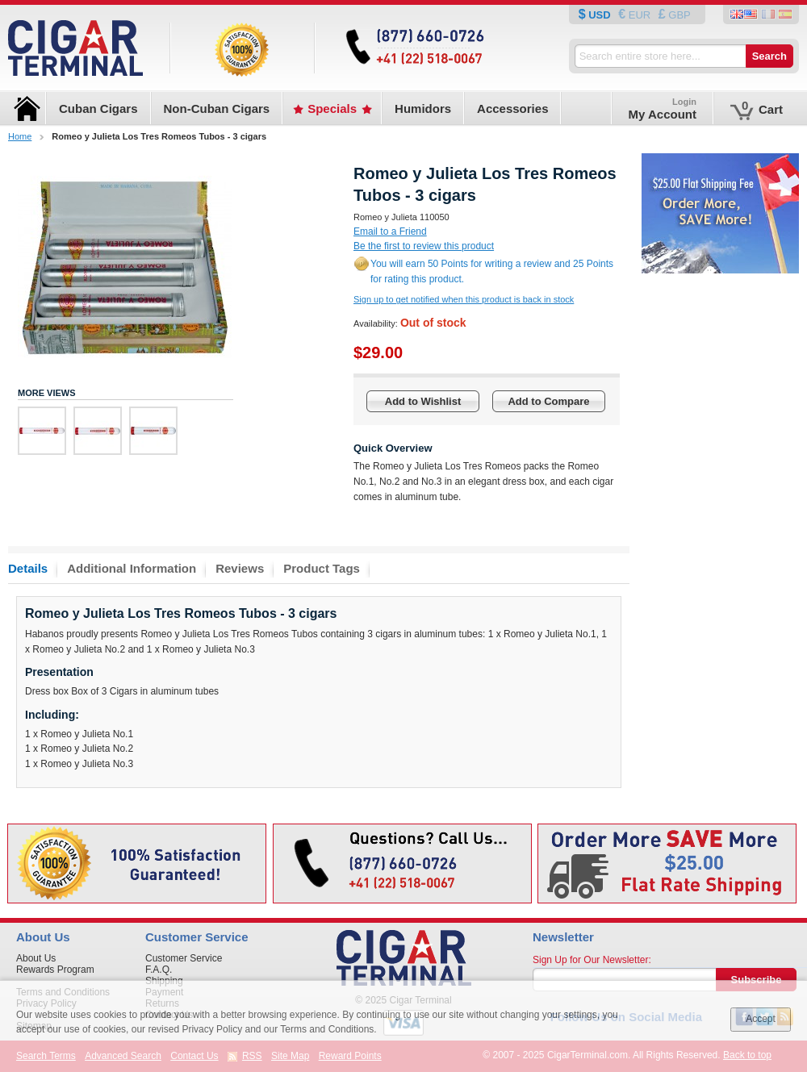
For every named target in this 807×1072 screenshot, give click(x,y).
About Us (36, 958)
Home (19, 136)
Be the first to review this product (423, 246)
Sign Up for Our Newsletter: (592, 960)
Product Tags (321, 568)
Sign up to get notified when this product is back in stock (463, 299)
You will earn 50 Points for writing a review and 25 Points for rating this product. (491, 271)
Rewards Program (55, 969)
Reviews (239, 568)
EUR (639, 15)
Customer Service (183, 958)
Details (28, 568)
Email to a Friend (390, 231)
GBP (678, 15)
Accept (761, 1018)
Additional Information (131, 568)
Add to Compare (548, 401)
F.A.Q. (158, 969)
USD (600, 15)
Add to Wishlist (423, 401)
